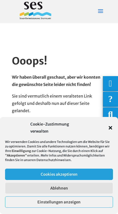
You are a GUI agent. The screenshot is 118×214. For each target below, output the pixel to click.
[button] (110, 127)
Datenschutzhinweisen (53, 160)
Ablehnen (59, 188)
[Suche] (110, 115)
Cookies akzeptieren (59, 174)
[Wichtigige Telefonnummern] (110, 83)
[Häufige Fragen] (110, 99)
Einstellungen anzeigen (59, 202)
